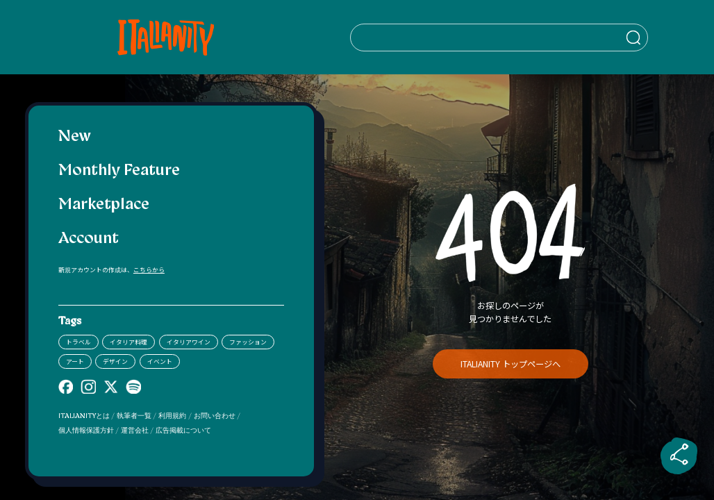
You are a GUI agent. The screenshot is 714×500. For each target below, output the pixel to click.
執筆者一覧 (134, 416)
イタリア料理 (128, 342)
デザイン (115, 361)
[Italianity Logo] (171, 37)
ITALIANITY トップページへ (510, 364)
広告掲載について (183, 431)
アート (75, 361)
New (74, 137)
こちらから (149, 269)
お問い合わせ (214, 416)
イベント (159, 361)
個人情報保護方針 (86, 431)
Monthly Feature (119, 171)
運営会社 (135, 431)
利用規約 (172, 416)
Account (88, 239)
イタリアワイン (188, 342)
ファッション (248, 342)
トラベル (78, 342)
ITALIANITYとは (84, 416)
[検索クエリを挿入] (509, 37)
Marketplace (103, 205)
